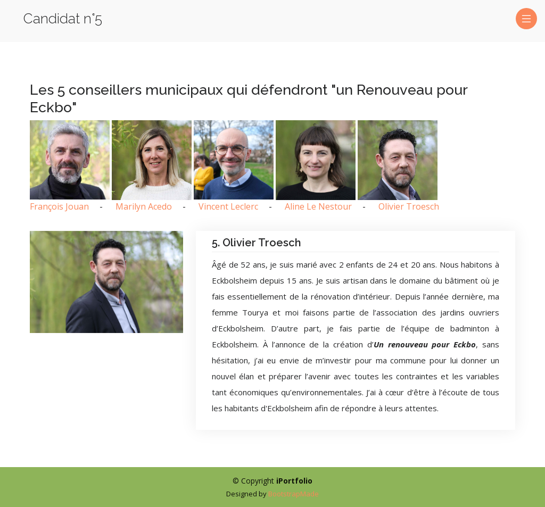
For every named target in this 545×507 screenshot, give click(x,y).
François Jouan (59, 206)
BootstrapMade (293, 493)
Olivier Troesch (408, 206)
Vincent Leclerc (228, 206)
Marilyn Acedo (143, 206)
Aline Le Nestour (318, 206)
